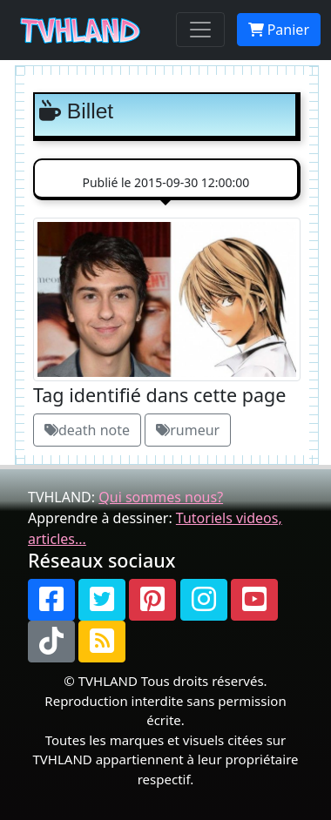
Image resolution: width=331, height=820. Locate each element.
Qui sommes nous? (160, 497)
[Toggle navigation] (200, 29)
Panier (278, 29)
